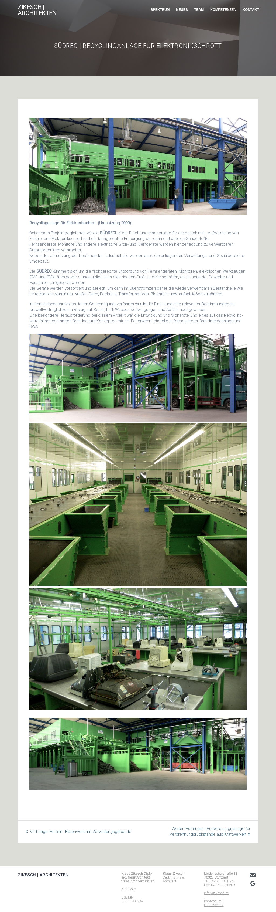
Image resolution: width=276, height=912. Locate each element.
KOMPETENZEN (223, 10)
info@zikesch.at (216, 893)
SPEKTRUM (160, 10)
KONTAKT (251, 10)
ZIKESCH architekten (37, 10)
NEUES (182, 10)
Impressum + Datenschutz (214, 903)
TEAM (199, 10)
